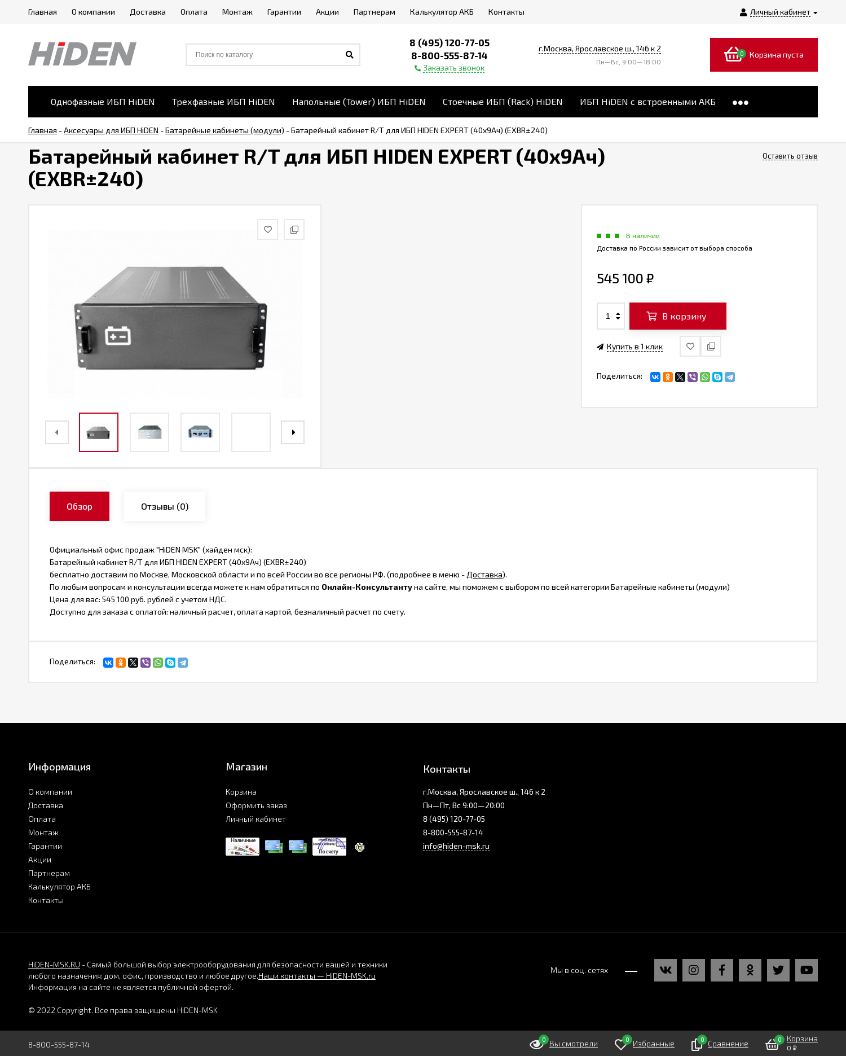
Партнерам (49, 873)
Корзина (241, 791)
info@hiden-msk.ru (456, 846)
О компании (50, 791)
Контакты (46, 900)
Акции (39, 859)
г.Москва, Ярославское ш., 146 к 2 (600, 48)
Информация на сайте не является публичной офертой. (130, 987)
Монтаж (43, 832)
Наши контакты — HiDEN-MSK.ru (317, 975)
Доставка (484, 574)
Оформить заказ (256, 805)
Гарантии (45, 846)
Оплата (42, 818)
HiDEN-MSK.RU (54, 964)
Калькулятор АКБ (59, 886)
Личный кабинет (256, 818)
